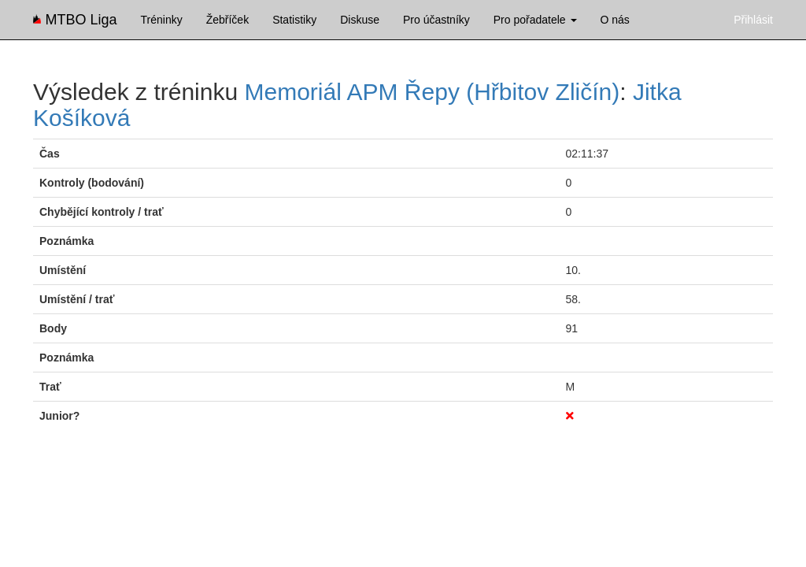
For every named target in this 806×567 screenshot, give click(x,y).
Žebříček (227, 19)
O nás (615, 19)
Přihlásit (753, 19)
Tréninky (162, 19)
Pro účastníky (436, 19)
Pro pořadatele (535, 19)
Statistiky (294, 19)
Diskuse (359, 19)
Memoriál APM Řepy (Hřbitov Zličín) (431, 92)
